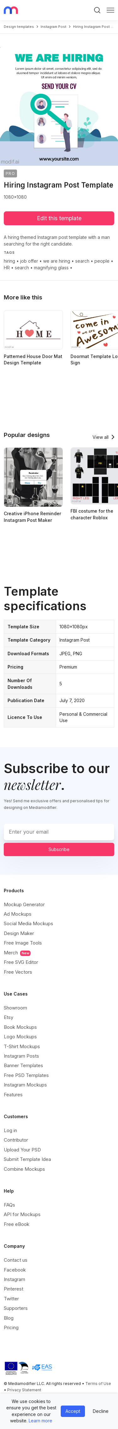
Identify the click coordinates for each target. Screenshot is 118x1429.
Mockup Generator (24, 904)
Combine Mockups (24, 1169)
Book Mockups (20, 1027)
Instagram (14, 1279)
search (82, 261)
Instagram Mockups (25, 1085)
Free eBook (16, 1224)
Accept (72, 1411)
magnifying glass (51, 267)
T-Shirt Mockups (22, 1046)
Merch (17, 953)
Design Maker (19, 933)
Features (13, 1095)
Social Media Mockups (28, 923)
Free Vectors (18, 972)
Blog (9, 1318)
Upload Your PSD (22, 1150)
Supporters (16, 1308)
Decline (101, 1411)
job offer (29, 261)
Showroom (15, 1008)
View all (101, 437)
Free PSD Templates (26, 1075)
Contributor (16, 1140)
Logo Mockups (20, 1037)
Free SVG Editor (21, 962)
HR (7, 267)
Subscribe (59, 849)
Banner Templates (23, 1065)
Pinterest (13, 1289)
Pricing (11, 1327)
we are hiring (56, 261)
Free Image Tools (23, 943)
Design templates (19, 26)
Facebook (15, 1270)
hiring (9, 261)
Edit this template (59, 218)
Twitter (11, 1299)
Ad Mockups (17, 914)
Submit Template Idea (27, 1159)
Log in (10, 1130)
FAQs (9, 1205)
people (102, 261)
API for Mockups (22, 1214)
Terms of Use (98, 1383)
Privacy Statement (24, 1389)
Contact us (15, 1260)
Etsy (8, 1017)
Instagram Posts (21, 1056)
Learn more (40, 1420)
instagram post (53, 26)
